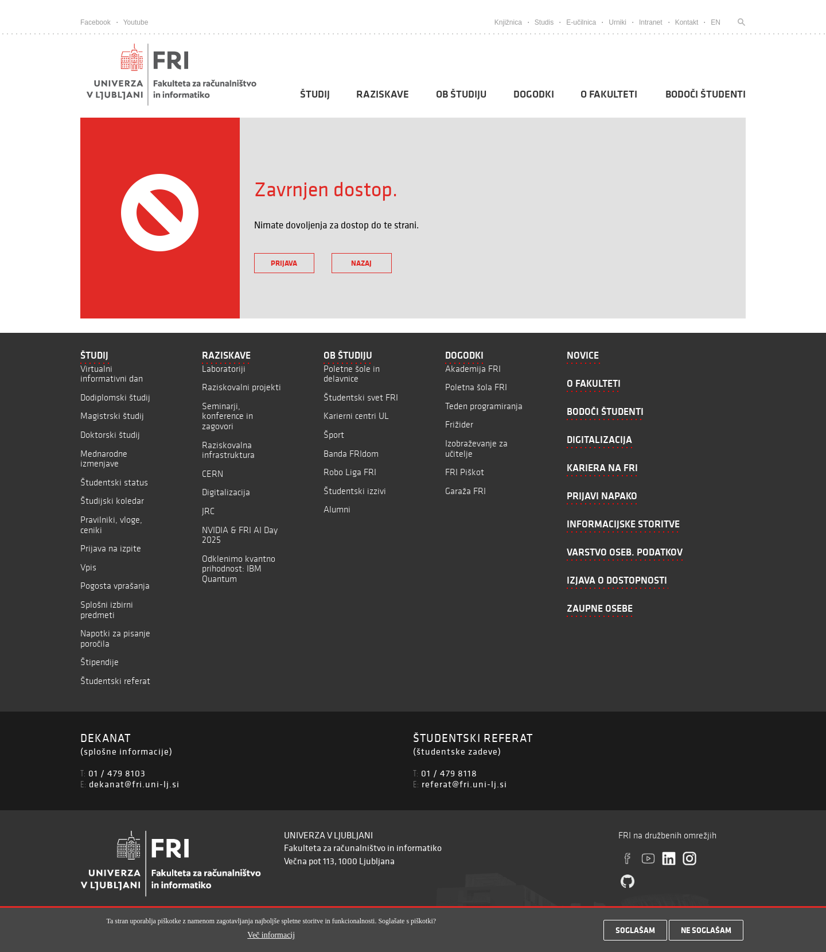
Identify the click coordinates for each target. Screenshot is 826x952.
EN (715, 22)
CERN (212, 473)
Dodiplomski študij (115, 397)
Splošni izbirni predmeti (106, 609)
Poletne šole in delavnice (352, 373)
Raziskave (382, 94)
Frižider (459, 424)
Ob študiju (461, 94)
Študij (315, 94)
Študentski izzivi (355, 490)
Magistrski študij (112, 415)
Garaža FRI (465, 490)
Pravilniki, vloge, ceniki (111, 524)
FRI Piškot (464, 472)
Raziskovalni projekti (241, 387)
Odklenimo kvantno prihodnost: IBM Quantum (238, 568)
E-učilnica (581, 22)
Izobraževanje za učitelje (476, 448)
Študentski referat (115, 680)
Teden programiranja (484, 406)
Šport (334, 434)
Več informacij (271, 939)
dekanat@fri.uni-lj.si (134, 784)
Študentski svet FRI (361, 397)
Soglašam (635, 934)
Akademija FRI (473, 368)
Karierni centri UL (356, 415)
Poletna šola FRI (476, 387)
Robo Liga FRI (350, 472)
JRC (208, 511)
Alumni (337, 509)
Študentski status (114, 482)
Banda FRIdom (351, 453)
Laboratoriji (224, 368)
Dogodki (533, 94)
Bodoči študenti (705, 94)
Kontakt (687, 22)
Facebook (95, 22)
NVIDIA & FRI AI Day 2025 (240, 535)
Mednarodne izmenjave (103, 458)
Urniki (617, 22)
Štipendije (99, 661)
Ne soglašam (706, 934)
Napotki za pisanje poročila (115, 638)
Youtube (136, 22)
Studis (544, 22)
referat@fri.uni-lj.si (464, 784)
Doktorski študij (110, 434)
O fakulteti (608, 94)
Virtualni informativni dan (111, 373)
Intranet (651, 22)
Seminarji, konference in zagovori (227, 416)
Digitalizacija (226, 492)
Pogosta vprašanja (115, 585)
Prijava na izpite (110, 548)
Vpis (88, 567)
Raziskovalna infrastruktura (228, 450)
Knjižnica (508, 22)
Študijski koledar (112, 500)
